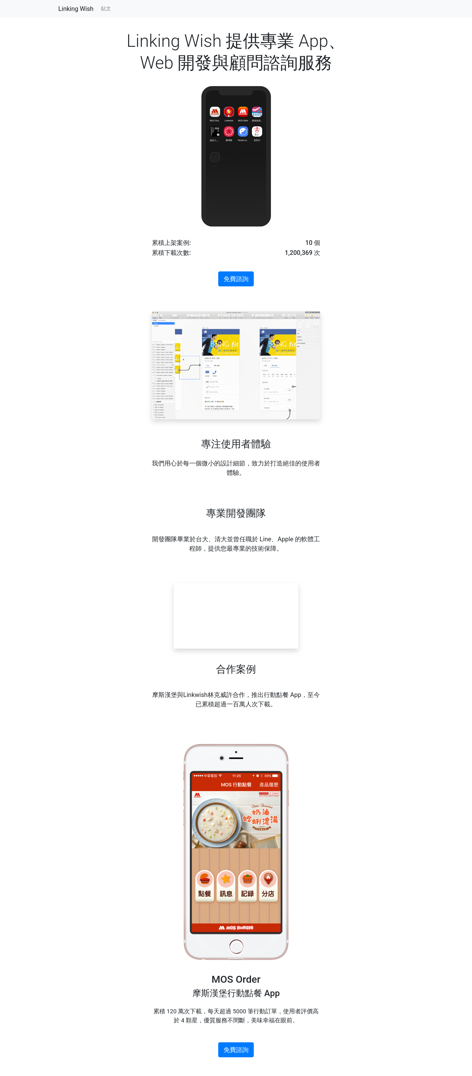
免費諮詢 (236, 279)
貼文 (106, 9)
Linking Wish (76, 8)
